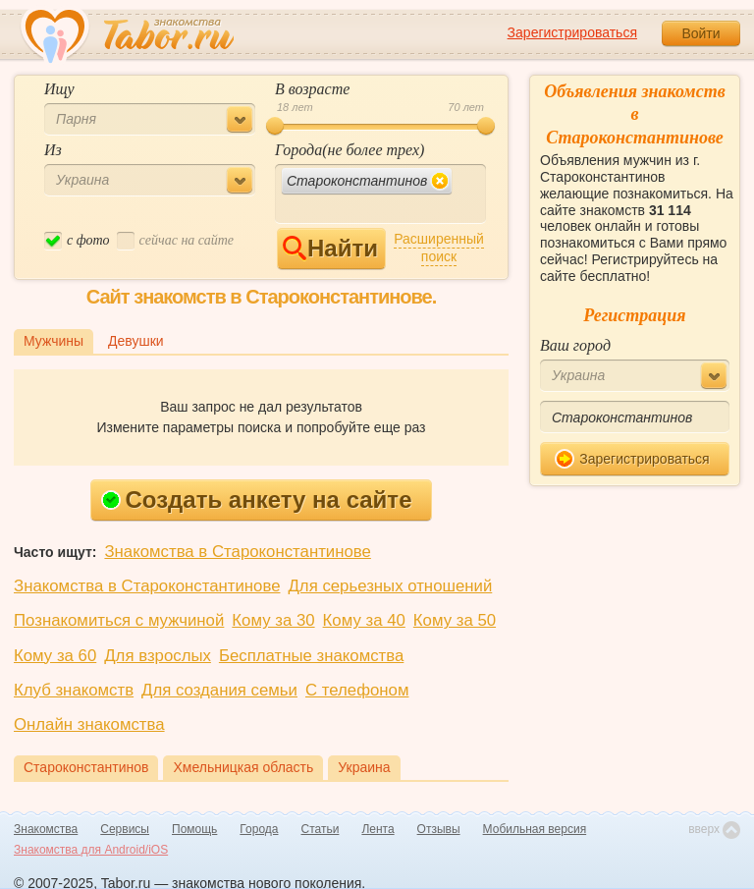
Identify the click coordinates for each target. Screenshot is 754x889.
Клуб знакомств (74, 690)
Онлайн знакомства (89, 724)
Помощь (194, 829)
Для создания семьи (219, 690)
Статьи (320, 829)
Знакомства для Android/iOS (91, 850)
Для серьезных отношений (390, 586)
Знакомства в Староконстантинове (237, 551)
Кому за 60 (55, 655)
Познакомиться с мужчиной (119, 620)
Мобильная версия (535, 829)
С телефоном (356, 690)
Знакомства (46, 829)
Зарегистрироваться (572, 32)
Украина (364, 767)
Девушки (136, 341)
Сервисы (124, 829)
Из (53, 149)
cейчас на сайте (175, 241)
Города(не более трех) (349, 149)
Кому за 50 (454, 620)
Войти (700, 33)
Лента (377, 829)
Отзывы (438, 829)
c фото (77, 241)
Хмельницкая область (243, 767)
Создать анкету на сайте (256, 499)
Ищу (59, 89)
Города (259, 829)
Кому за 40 (364, 620)
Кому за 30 (273, 620)
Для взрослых (157, 655)
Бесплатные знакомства (311, 655)
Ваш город (575, 345)
